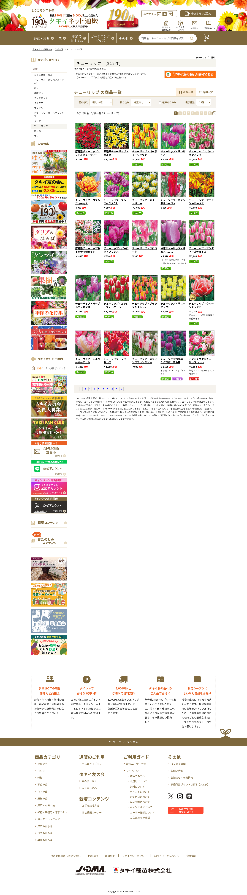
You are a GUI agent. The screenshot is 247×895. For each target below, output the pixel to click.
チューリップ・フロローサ (144, 249)
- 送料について (136, 786)
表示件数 (190, 102)
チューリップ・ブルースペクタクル (116, 201)
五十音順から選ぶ (43, 75)
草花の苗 (42, 784)
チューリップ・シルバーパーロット (87, 360)
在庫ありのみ (167, 102)
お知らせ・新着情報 (182, 777)
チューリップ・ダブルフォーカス (87, 201)
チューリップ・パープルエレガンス (87, 305)
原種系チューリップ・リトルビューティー (87, 153)
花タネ (41, 770)
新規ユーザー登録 (136, 763)
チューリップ (41, 126)
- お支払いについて (139, 797)
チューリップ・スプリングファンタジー (144, 360)
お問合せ (194, 28)
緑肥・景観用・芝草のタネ (52, 812)
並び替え (83, 102)
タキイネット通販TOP (42, 49)
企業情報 (191, 855)
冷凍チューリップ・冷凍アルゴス (173, 249)
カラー (37, 88)
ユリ (36, 136)
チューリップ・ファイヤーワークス (201, 201)
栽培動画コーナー (92, 812)
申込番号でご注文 (92, 763)
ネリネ (37, 131)
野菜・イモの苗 (46, 805)
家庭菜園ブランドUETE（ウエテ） (190, 784)
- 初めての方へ (136, 776)
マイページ (132, 770)
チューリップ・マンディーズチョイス (201, 249)
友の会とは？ (89, 781)
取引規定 (110, 855)
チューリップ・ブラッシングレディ (144, 305)
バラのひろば (44, 833)
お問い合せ (177, 770)
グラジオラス (41, 98)
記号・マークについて (166, 855)
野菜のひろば (44, 826)
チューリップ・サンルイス (173, 153)
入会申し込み (89, 788)
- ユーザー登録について (141, 812)
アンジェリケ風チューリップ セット (201, 360)
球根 (35, 69)
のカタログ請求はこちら (51, 368)
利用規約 (93, 855)
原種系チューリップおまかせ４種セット (87, 249)
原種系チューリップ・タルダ (116, 153)
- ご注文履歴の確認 (139, 817)
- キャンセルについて (140, 807)
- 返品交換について (139, 802)
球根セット (39, 93)
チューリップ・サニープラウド (173, 305)
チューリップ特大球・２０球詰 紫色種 (173, 360)
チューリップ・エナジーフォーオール (116, 305)
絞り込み (124, 102)
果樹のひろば (44, 840)
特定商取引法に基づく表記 (65, 855)
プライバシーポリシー (134, 855)
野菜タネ (42, 763)
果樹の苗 (42, 798)
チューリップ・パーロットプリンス (116, 249)
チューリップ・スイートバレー (144, 201)
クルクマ (38, 103)
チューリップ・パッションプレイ (201, 153)
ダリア (37, 121)
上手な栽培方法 (90, 805)
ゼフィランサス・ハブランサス (49, 114)
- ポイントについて (139, 791)
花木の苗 (42, 791)
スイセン (38, 108)
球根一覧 (59, 49)
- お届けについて (137, 781)
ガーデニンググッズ (48, 819)
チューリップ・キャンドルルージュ (173, 201)
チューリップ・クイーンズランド (201, 305)
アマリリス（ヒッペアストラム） (49, 81)
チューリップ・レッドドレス (116, 360)
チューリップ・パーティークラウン (144, 153)
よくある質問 (178, 763)
